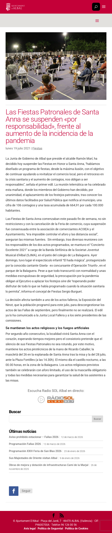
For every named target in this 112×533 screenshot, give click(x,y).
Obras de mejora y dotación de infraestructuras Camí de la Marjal (48, 465)
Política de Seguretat (50, 528)
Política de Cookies (76, 528)
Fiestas (37, 148)
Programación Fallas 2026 (25, 444)
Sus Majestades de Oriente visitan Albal (33, 458)
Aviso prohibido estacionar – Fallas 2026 (33, 437)
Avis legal (30, 528)
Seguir (26, 491)
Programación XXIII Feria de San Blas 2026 (35, 451)
